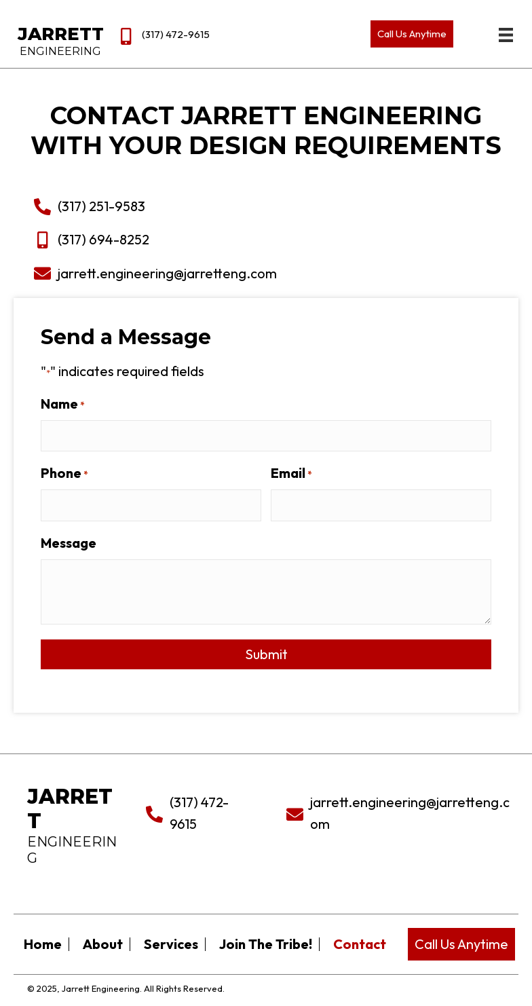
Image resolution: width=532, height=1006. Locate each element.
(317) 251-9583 (92, 206)
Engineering (60, 51)
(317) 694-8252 (94, 239)
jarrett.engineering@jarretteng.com (158, 273)
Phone (73, 473)
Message (77, 542)
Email (299, 473)
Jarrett (61, 34)
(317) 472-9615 (176, 34)
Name (71, 404)
